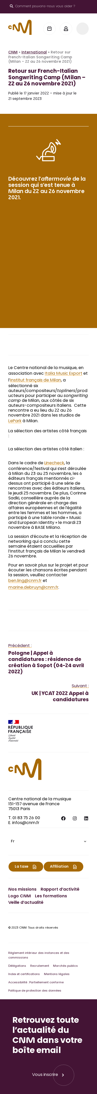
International (34, 52)
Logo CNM (19, 896)
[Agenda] (49, 28)
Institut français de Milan (35, 380)
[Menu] (82, 28)
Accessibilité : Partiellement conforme (36, 982)
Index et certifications (24, 974)
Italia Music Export (63, 374)
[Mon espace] (66, 28)
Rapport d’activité (60, 890)
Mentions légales (57, 974)
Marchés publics (65, 966)
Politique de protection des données (34, 990)
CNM (13, 52)
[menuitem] (48, 841)
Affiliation (59, 867)
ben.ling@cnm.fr (25, 581)
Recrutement (39, 966)
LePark (14, 421)
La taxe (21, 867)
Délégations (17, 966)
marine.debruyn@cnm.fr (33, 588)
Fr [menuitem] (12, 841)
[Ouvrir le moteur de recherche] (42, 6)
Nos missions (22, 890)
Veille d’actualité (25, 903)
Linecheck (54, 463)
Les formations (51, 896)
